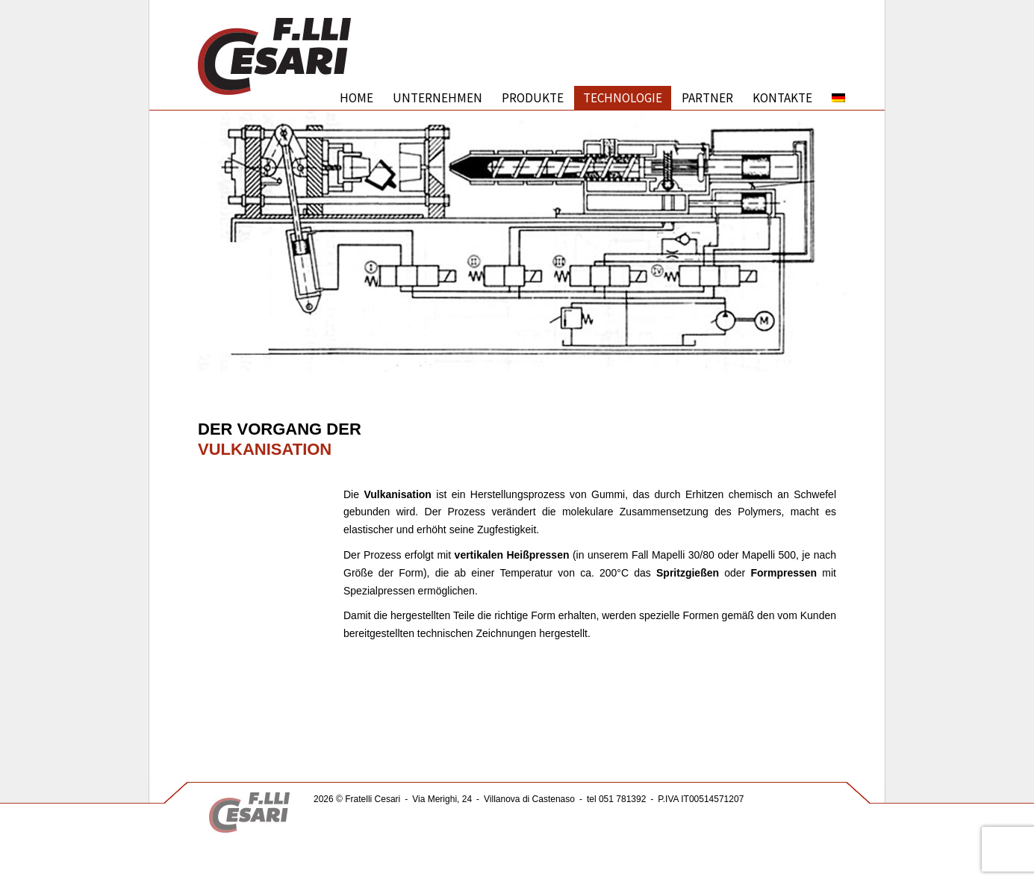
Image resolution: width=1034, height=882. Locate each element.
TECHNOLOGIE (622, 98)
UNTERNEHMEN (437, 98)
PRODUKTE (533, 98)
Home (356, 98)
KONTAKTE (782, 98)
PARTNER (707, 98)
